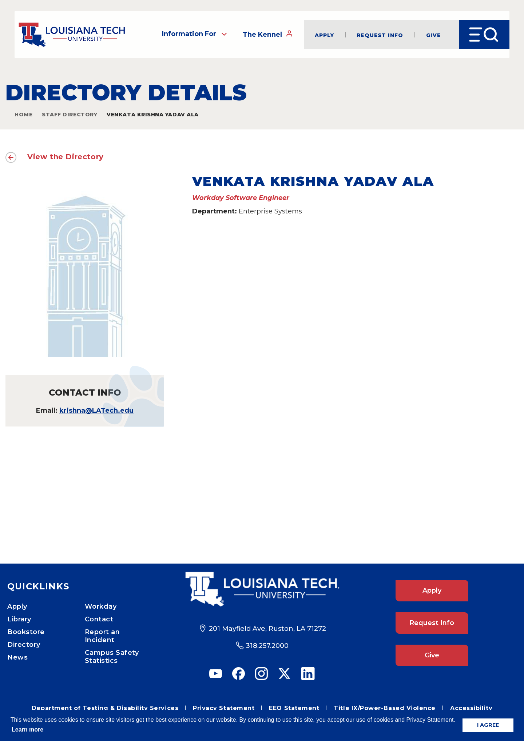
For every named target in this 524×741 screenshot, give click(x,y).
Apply (324, 35)
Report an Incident (102, 636)
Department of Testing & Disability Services (105, 708)
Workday (101, 606)
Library (19, 619)
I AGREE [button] (488, 725)
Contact (99, 619)
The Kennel (268, 34)
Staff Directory (69, 114)
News (17, 657)
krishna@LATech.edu (96, 410)
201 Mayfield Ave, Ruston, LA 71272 (267, 629)
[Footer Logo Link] (262, 589)
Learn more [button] (27, 729)
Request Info (380, 35)
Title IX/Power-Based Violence (385, 708)
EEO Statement (294, 708)
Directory (23, 645)
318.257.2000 (267, 646)
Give (433, 35)
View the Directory (65, 156)
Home (23, 114)
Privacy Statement (223, 708)
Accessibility (471, 708)
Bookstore (26, 632)
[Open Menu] (484, 34)
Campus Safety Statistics (112, 657)
